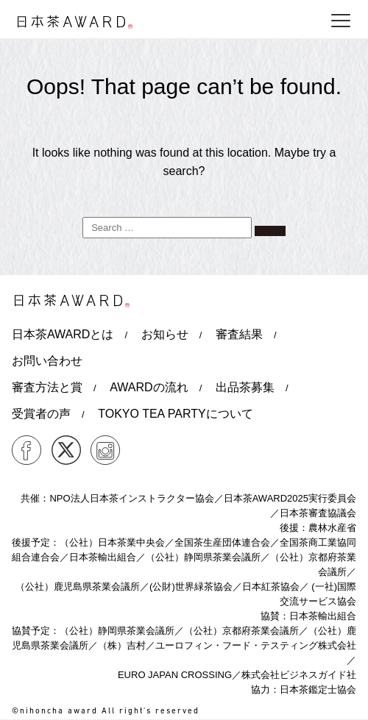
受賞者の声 (41, 413)
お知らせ (164, 334)
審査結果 (239, 334)
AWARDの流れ (149, 387)
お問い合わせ (47, 360)
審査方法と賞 (47, 387)
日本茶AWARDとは (62, 334)
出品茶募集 (245, 387)
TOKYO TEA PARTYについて (175, 413)
